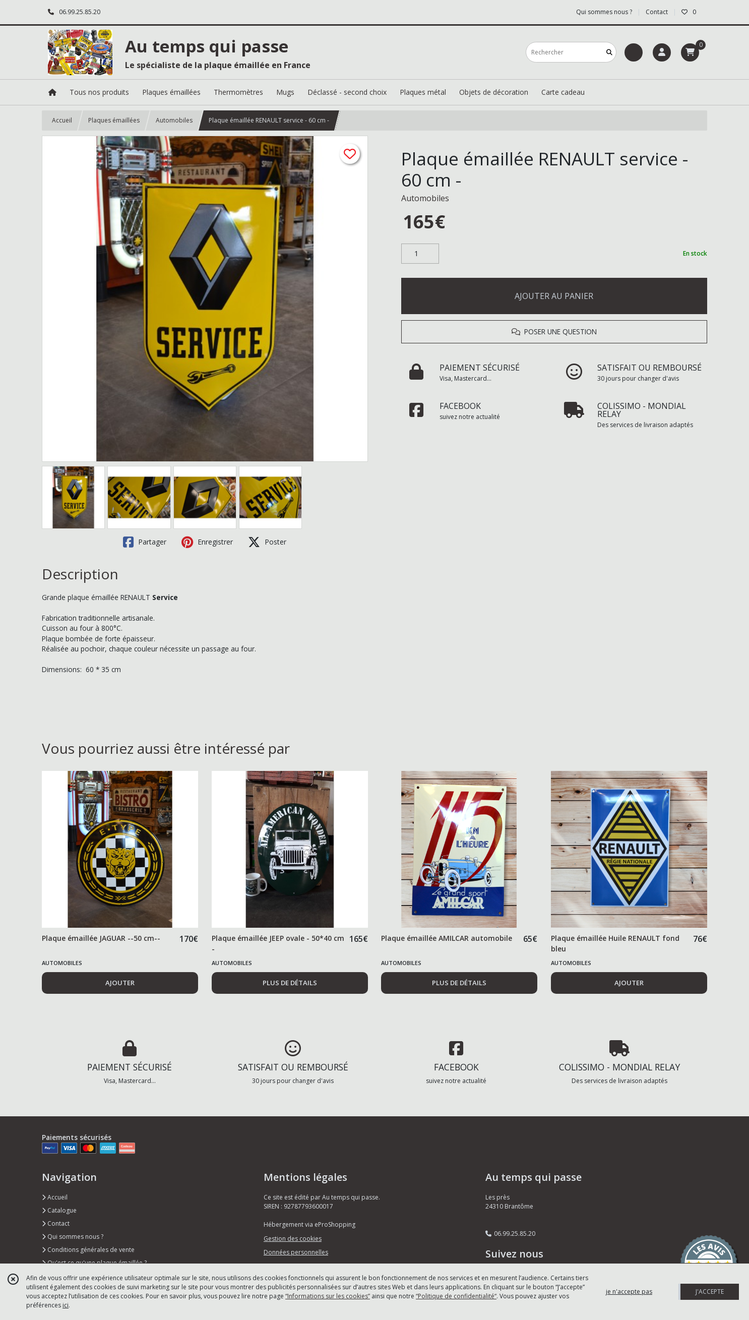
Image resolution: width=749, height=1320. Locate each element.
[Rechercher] (609, 52)
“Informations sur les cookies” (327, 1296)
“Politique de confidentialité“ (456, 1296)
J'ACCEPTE (710, 1291)
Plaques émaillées (114, 120)
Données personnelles (296, 1252)
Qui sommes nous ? (72, 1236)
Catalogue (59, 1210)
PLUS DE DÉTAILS (290, 982)
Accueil (62, 120)
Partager (144, 542)
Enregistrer (207, 542)
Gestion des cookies (293, 1238)
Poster (267, 542)
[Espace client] (662, 52)
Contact (657, 12)
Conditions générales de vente (88, 1249)
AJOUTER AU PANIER (554, 296)
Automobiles (174, 120)
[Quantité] (420, 254)
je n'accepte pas (629, 1291)
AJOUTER (120, 982)
